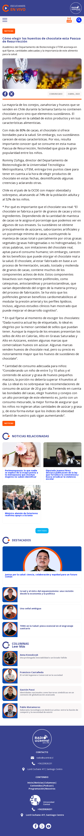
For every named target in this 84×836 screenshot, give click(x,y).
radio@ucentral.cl (44, 757)
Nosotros (50, 788)
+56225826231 (45, 763)
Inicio (30, 782)
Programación (36, 788)
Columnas (50, 782)
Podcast (48, 785)
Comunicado (55, 94)
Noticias (8, 31)
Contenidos (36, 785)
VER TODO (42, 530)
